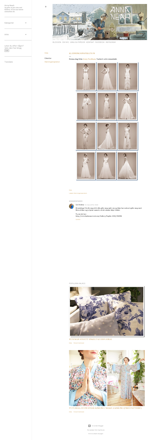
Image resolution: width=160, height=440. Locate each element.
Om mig (65, 42)
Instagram (111, 42)
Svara (78, 219)
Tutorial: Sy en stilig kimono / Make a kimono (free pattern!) (105, 408)
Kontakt (90, 42)
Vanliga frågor (77, 42)
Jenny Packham (89, 59)
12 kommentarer (79, 412)
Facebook (99, 42)
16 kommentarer (79, 343)
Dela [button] (46, 53)
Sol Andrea (80, 205)
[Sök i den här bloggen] (13, 48)
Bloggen (57, 42)
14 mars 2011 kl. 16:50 (91, 205)
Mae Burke (101, 430)
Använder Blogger (95, 425)
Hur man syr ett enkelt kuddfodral (90, 339)
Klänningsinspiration (52, 62)
